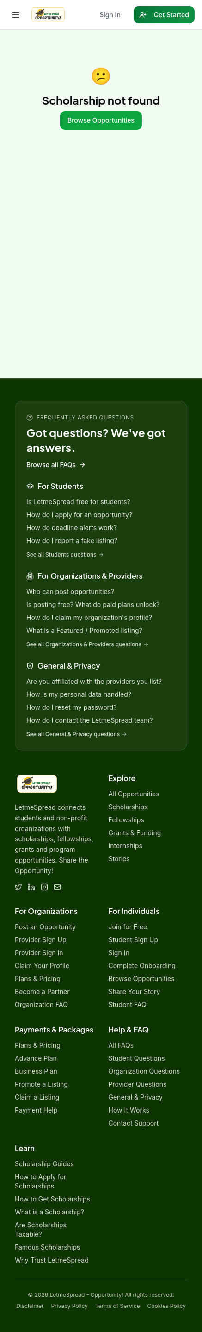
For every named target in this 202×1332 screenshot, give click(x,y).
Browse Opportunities (101, 120)
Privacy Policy (69, 1305)
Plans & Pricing (38, 978)
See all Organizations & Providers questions (87, 644)
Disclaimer (29, 1305)
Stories (119, 859)
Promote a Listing (41, 1084)
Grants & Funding (135, 833)
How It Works (129, 1110)
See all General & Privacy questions (76, 734)
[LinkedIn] (31, 887)
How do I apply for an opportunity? (79, 515)
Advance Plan (36, 1058)
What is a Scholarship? (49, 1212)
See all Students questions (65, 554)
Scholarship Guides (44, 1164)
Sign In (110, 15)
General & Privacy (136, 1097)
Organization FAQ (41, 1004)
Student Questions (137, 1058)
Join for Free (128, 927)
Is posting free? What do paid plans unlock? (92, 604)
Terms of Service (117, 1305)
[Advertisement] (101, 272)
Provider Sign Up (40, 940)
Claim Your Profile (42, 965)
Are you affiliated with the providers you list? (94, 681)
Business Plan (36, 1071)
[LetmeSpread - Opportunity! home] (48, 15)
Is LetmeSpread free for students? (78, 502)
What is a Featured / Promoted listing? (84, 630)
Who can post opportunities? (70, 591)
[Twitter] (18, 887)
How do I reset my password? (71, 707)
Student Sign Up (134, 940)
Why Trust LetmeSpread (52, 1260)
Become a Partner (42, 991)
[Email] (57, 887)
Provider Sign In (39, 953)
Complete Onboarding (142, 965)
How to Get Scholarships (52, 1199)
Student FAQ (128, 1004)
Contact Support (134, 1123)
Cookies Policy (166, 1305)
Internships (125, 846)
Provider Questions (138, 1084)
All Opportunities (134, 794)
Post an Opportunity (45, 927)
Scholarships (128, 807)
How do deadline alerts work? (71, 528)
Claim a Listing (37, 1097)
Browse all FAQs (56, 465)
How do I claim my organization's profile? (89, 617)
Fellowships (126, 820)
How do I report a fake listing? (71, 540)
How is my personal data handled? (78, 694)
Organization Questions (144, 1071)
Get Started (164, 15)
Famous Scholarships (47, 1247)
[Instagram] (44, 887)
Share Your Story (134, 991)
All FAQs (121, 1045)
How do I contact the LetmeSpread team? (89, 720)
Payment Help (36, 1110)
